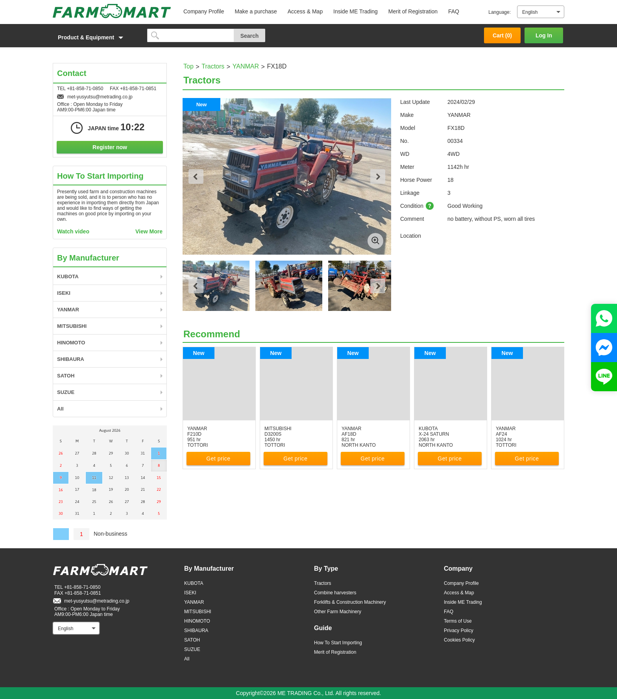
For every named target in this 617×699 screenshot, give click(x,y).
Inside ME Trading (355, 11)
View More (149, 231)
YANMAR (246, 66)
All (60, 409)
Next (377, 176)
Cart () (502, 35)
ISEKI (63, 293)
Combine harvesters (335, 592)
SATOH (65, 376)
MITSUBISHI (72, 326)
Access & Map (305, 11)
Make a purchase (256, 11)
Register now (109, 147)
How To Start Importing (338, 642)
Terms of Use (458, 621)
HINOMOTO (71, 343)
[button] (96, 37)
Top (188, 66)
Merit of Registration (413, 11)
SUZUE (65, 392)
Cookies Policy (459, 640)
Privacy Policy (458, 630)
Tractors (212, 66)
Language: (499, 12)
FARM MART (112, 11)
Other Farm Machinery (337, 611)
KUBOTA (68, 276)
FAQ (453, 11)
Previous (195, 176)
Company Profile (203, 11)
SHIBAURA (70, 359)
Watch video (73, 231)
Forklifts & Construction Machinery (350, 602)
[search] (191, 35)
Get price (218, 458)
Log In (544, 35)
